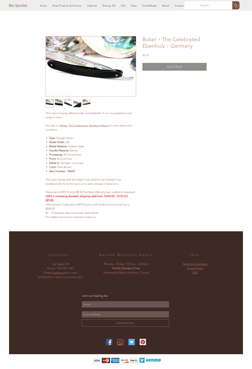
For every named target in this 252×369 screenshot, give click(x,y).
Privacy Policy (195, 268)
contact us (58, 272)
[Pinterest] (143, 342)
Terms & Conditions (195, 264)
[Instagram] (120, 342)
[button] (67, 5)
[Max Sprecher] (21, 5)
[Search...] (206, 5)
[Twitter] (131, 342)
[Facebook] (109, 342)
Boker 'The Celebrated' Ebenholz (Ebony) (85, 125)
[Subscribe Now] (125, 323)
